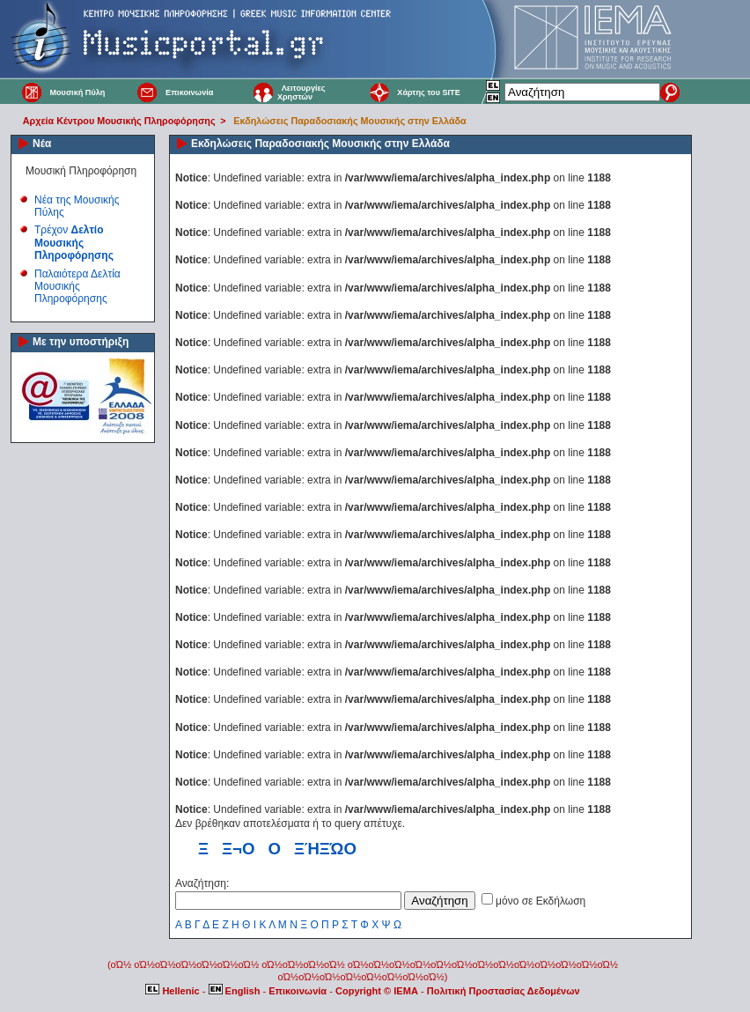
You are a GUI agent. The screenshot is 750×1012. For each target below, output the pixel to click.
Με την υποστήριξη (81, 342)
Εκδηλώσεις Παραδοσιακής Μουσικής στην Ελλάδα (349, 120)
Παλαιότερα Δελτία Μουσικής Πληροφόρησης (77, 287)
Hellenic (173, 991)
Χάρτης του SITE (428, 92)
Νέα (42, 143)
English (236, 991)
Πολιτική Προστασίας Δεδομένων (503, 991)
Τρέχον (74, 243)
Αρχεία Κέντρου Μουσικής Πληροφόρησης (119, 120)
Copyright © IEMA (376, 991)
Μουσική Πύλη (77, 92)
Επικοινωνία (189, 92)
